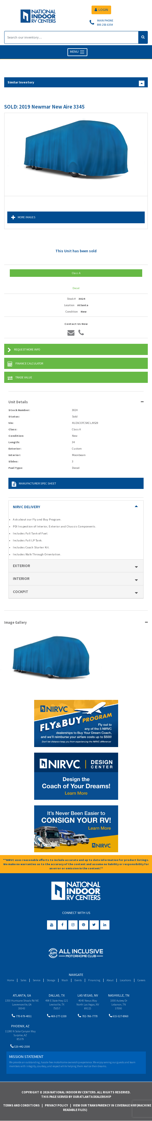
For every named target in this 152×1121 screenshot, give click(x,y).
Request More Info (24, 350)
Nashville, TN (118, 995)
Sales (23, 980)
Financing (94, 980)
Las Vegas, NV (88, 995)
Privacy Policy (56, 1105)
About (110, 980)
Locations (125, 980)
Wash (65, 980)
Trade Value (20, 378)
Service (36, 980)
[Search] (71, 37)
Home (10, 980)
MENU (77, 52)
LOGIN (101, 10)
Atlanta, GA (22, 995)
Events (78, 980)
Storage (51, 980)
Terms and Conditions (21, 1105)
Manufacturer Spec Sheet (34, 484)
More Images (23, 217)
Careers (141, 980)
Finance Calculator (25, 364)
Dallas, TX (57, 995)
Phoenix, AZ (20, 1026)
